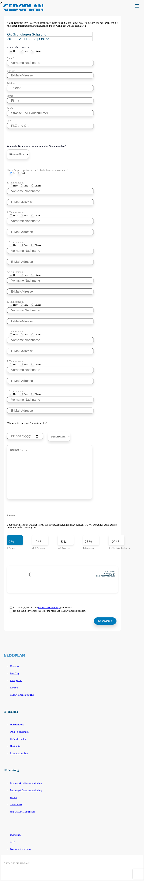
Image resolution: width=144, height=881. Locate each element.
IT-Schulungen (17, 724)
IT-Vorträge (15, 746)
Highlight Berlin (18, 739)
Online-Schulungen (19, 732)
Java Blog (15, 673)
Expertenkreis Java (19, 753)
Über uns (14, 666)
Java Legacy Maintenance (22, 811)
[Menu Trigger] (136, 6)
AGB (12, 842)
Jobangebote (16, 680)
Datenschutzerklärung (49, 607)
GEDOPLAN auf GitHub (22, 695)
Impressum (15, 835)
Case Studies (16, 804)
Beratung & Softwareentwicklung (26, 783)
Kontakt (14, 687)
